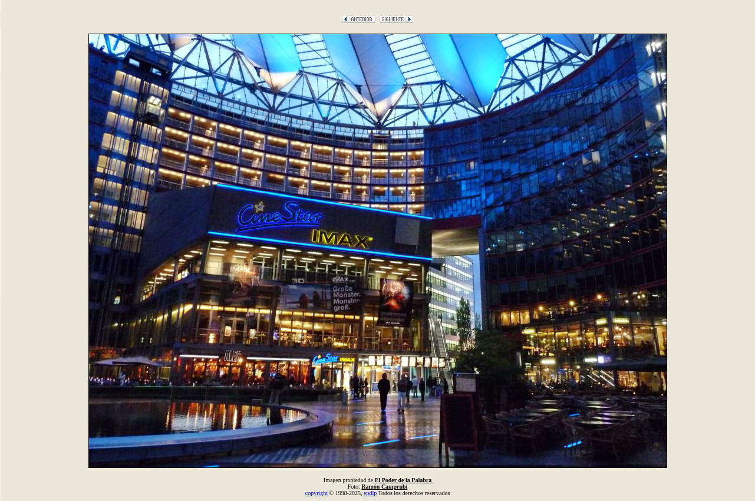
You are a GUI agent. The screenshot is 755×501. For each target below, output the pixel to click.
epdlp (370, 493)
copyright (316, 493)
